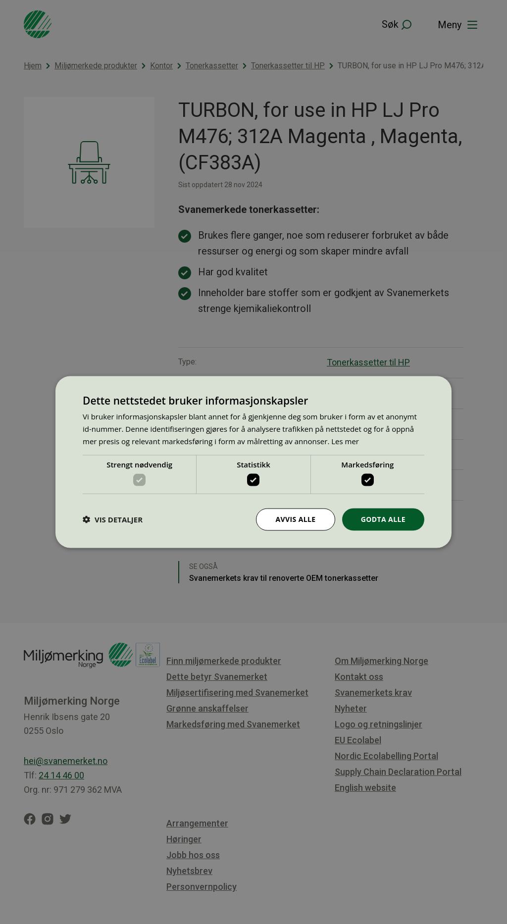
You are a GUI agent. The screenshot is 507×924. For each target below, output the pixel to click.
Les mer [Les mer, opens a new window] (345, 441)
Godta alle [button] (383, 519)
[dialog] (253, 462)
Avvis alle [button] (295, 519)
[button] (113, 519)
